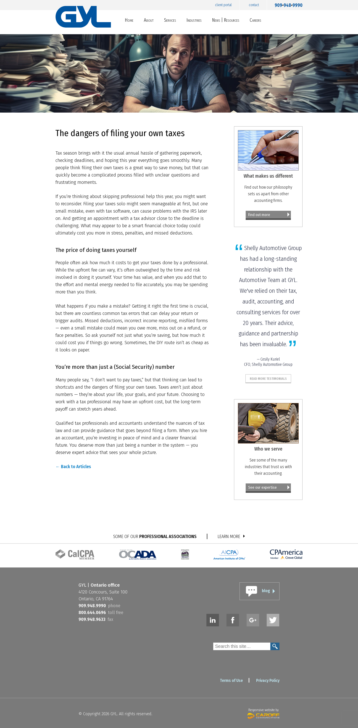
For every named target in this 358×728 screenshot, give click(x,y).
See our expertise (262, 487)
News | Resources (225, 20)
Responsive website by (263, 713)
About (149, 20)
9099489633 (92, 619)
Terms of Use (231, 680)
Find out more (259, 214)
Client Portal (223, 5)
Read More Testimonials (268, 379)
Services (170, 20)
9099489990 (289, 4)
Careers (255, 20)
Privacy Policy (267, 680)
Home (129, 20)
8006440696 (92, 612)
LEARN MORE (229, 536)
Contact (254, 5)
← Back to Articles (73, 466)
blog (266, 590)
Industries (194, 20)
